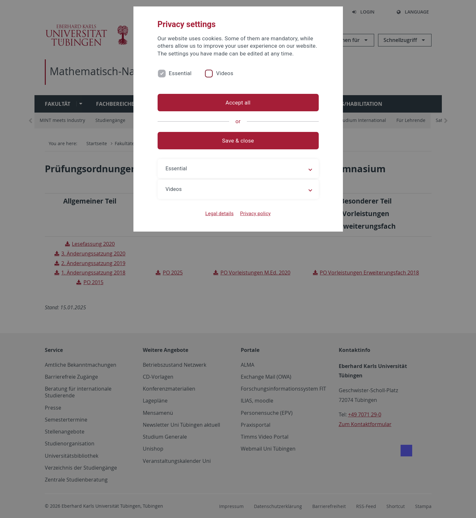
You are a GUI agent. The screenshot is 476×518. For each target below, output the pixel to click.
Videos (224, 73)
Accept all (238, 102)
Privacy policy (255, 213)
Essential (180, 73)
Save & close (238, 140)
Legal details (219, 213)
